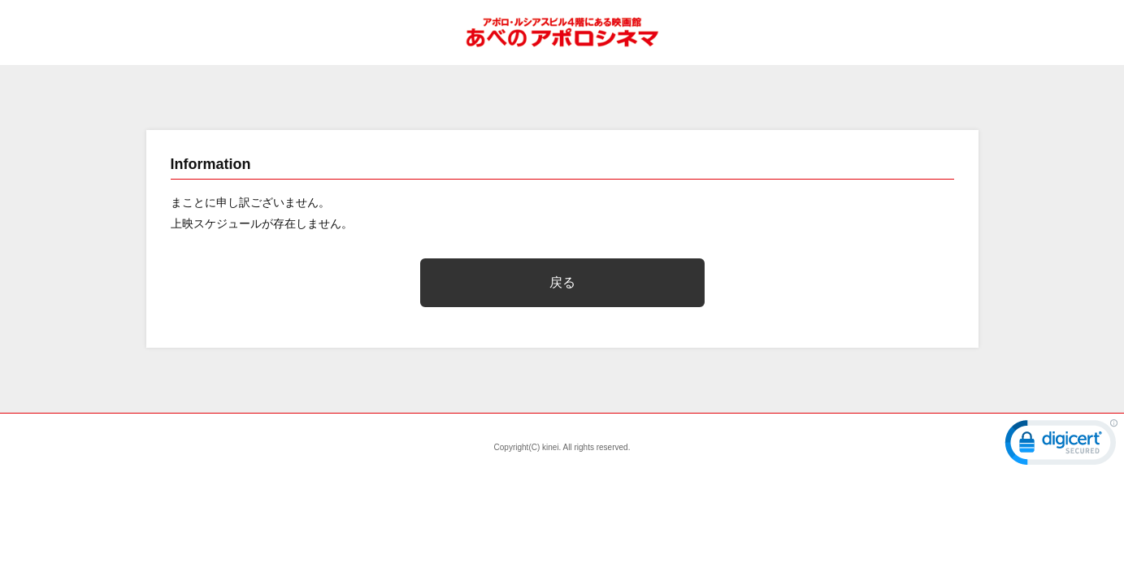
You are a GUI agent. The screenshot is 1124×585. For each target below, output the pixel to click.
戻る (562, 282)
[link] (1061, 446)
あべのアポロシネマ (562, 32)
